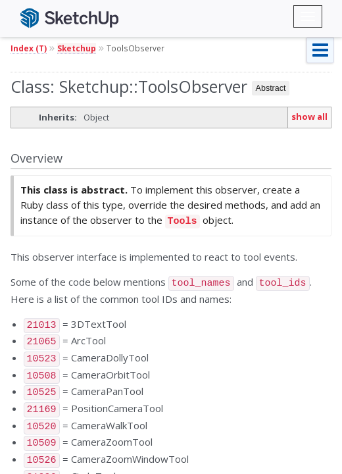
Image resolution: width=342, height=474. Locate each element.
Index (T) (29, 48)
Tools (182, 219)
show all (309, 116)
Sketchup (76, 48)
